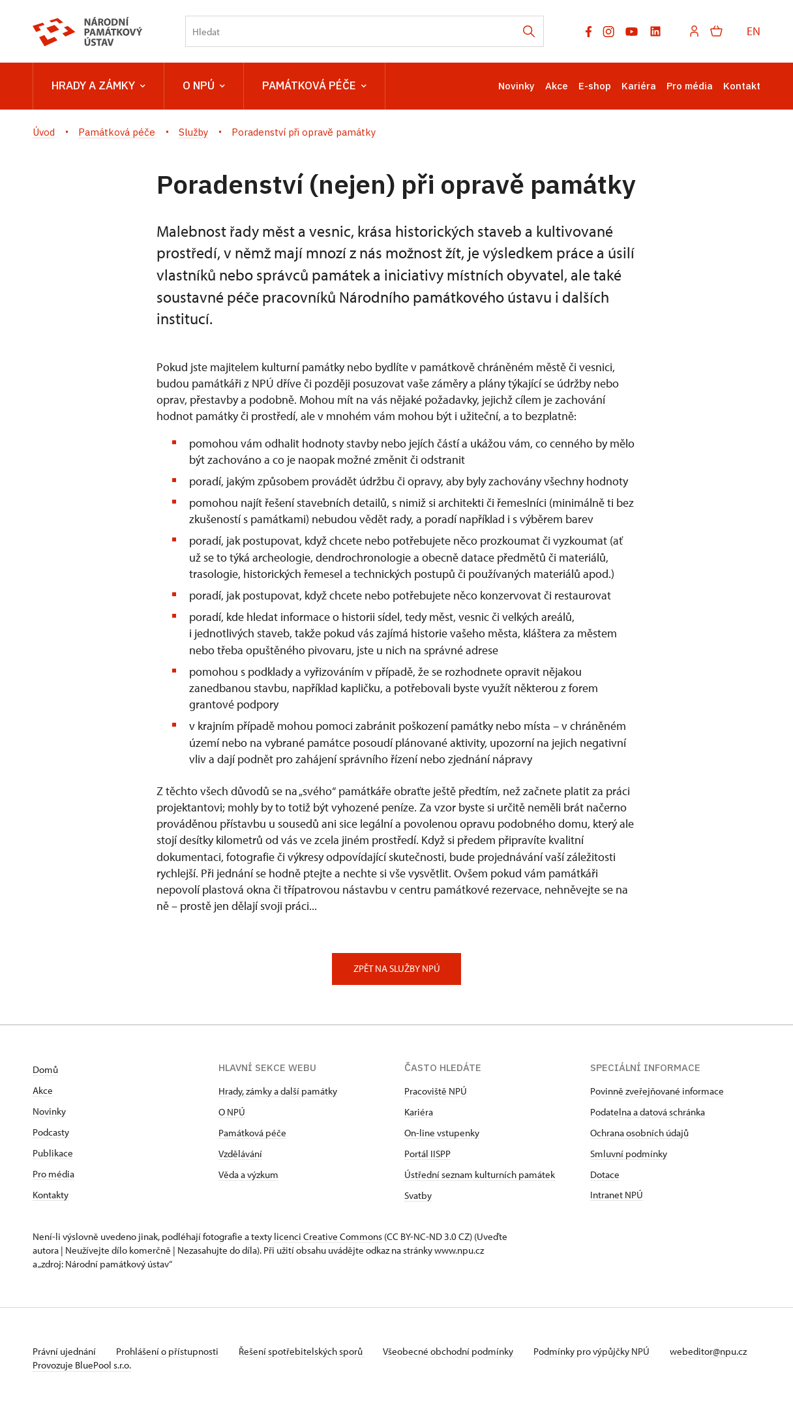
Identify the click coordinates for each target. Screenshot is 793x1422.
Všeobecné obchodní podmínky (457, 1351)
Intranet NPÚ (616, 1194)
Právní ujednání (65, 1351)
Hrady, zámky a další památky (277, 1091)
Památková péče (314, 86)
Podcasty (51, 1132)
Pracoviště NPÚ (435, 1091)
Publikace (53, 1153)
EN (753, 30)
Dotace (605, 1174)
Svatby (418, 1195)
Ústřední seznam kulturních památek (479, 1174)
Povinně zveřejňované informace (657, 1091)
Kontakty (50, 1194)
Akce (556, 86)
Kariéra (638, 86)
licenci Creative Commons (328, 1236)
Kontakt (741, 86)
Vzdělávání (240, 1153)
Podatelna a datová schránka (647, 1112)
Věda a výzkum (248, 1174)
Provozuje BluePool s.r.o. (82, 1378)
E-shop (594, 86)
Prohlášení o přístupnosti (171, 1351)
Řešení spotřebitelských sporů (307, 1351)
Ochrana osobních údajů (639, 1133)
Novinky (516, 86)
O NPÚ (204, 86)
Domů (45, 1069)
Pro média (689, 86)
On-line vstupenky (441, 1133)
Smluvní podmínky (628, 1153)
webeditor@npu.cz (71, 1365)
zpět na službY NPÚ (396, 968)
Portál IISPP (427, 1153)
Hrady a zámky (98, 86)
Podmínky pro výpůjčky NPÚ (602, 1351)
